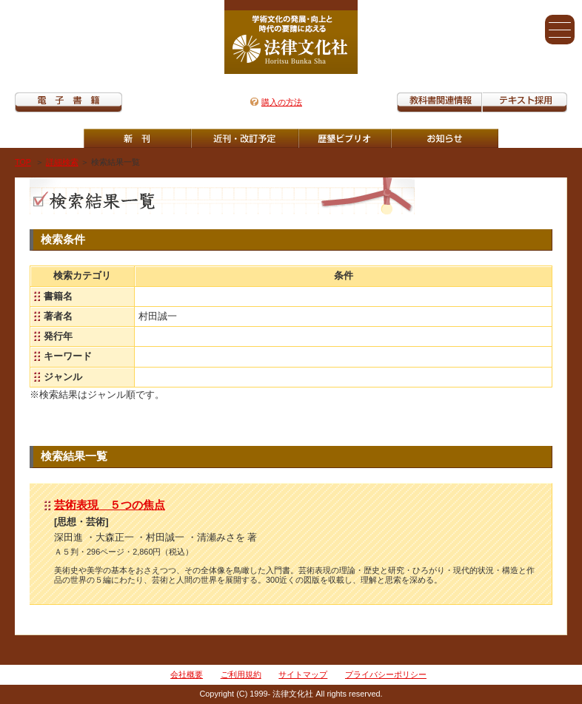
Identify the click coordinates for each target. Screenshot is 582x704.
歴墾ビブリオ (344, 138)
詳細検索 (62, 162)
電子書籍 (68, 102)
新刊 (137, 138)
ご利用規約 (241, 674)
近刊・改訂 (244, 138)
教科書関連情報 (439, 102)
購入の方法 (281, 102)
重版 (444, 138)
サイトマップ (302, 674)
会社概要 (186, 674)
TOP (23, 162)
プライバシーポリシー (386, 674)
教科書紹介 (524, 102)
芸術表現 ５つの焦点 (109, 504)
